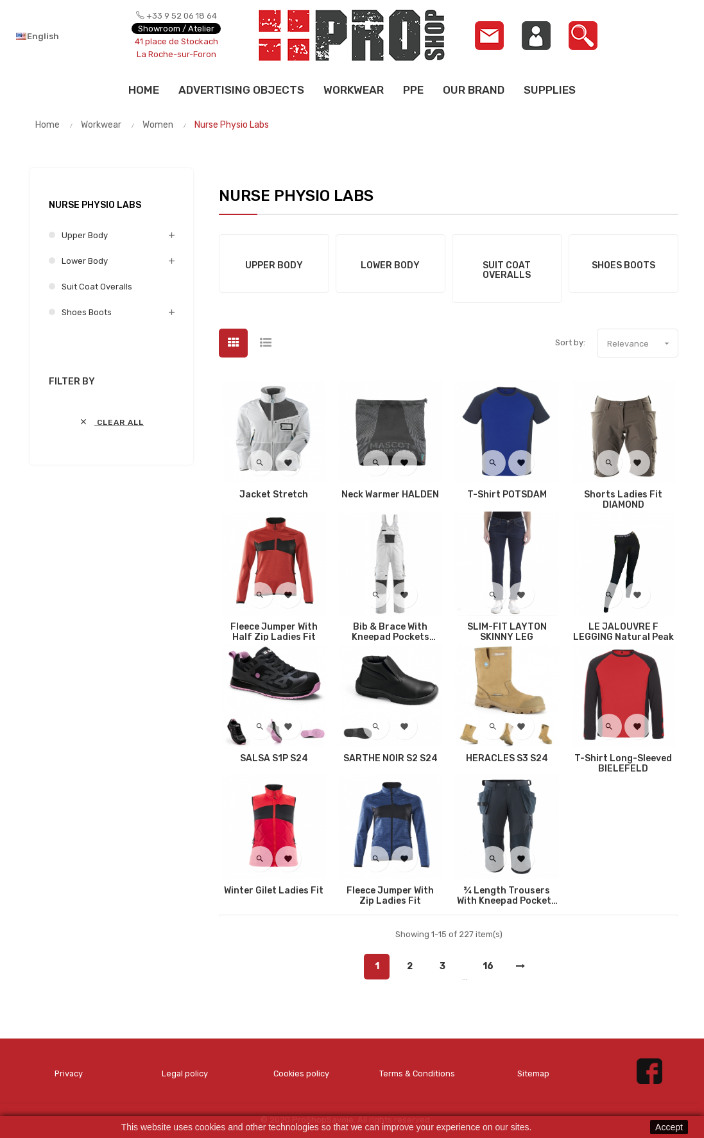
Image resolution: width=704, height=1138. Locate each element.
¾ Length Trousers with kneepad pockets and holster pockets (506, 896)
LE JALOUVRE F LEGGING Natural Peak (623, 632)
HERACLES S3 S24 (507, 759)
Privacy (69, 1073)
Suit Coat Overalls (97, 286)
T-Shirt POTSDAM (507, 495)
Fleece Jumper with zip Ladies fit (390, 896)
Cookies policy (301, 1073)
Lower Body (85, 261)
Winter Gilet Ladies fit (273, 891)
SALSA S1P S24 (274, 759)
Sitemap (533, 1073)
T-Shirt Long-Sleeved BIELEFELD (623, 764)
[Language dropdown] (59, 36)
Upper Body (85, 235)
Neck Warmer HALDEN (390, 495)
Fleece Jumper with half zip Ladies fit (274, 632)
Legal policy (185, 1073)
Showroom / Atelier (176, 28)
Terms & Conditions (417, 1073)
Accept (669, 1127)
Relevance (642, 343)
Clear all (111, 422)
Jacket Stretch (273, 495)
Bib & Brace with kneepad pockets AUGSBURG (390, 632)
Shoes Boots (87, 312)
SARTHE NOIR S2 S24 (390, 759)
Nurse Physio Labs (95, 205)
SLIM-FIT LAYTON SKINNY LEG (507, 632)
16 (488, 966)
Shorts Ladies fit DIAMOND (623, 500)
